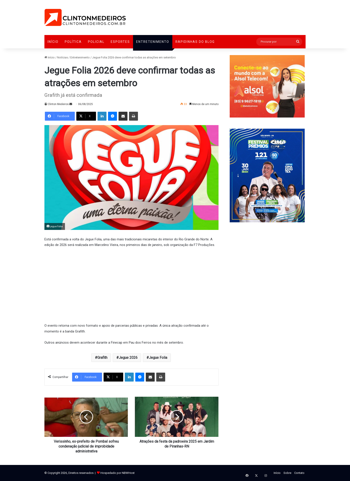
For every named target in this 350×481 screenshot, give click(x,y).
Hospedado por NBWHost (117, 473)
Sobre (287, 473)
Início (53, 41)
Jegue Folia (158, 357)
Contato (299, 473)
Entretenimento (152, 41)
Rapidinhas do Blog (195, 41)
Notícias (62, 57)
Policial (96, 41)
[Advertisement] (131, 285)
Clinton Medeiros (58, 104)
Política (73, 41)
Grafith (102, 357)
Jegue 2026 (128, 357)
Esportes (120, 41)
